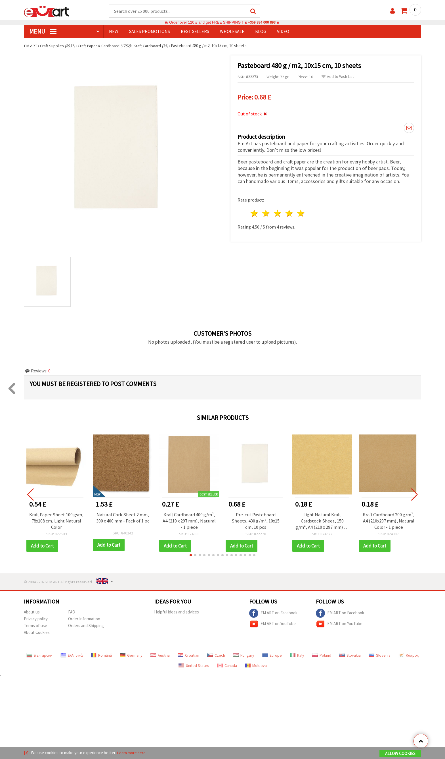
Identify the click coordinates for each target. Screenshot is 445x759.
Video (283, 31)
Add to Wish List (338, 77)
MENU (42, 32)
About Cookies (37, 632)
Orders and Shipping (86, 626)
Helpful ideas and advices (176, 612)
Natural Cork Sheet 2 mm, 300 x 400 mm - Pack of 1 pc (123, 518)
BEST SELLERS (195, 31)
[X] (26, 753)
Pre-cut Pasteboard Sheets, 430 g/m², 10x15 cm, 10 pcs (256, 521)
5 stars (301, 213)
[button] (191, 555)
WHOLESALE (232, 31)
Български (39, 655)
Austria (160, 655)
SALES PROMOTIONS (149, 31)
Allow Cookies (400, 753)
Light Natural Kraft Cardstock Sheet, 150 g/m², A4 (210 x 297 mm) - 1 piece (322, 521)
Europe (272, 655)
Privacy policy (36, 619)
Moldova (256, 666)
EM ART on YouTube (272, 624)
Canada (227, 666)
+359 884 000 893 (262, 22)
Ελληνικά (71, 655)
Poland (321, 655)
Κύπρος (408, 655)
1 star (255, 213)
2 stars (266, 213)
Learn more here (131, 753)
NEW (113, 31)
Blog (260, 31)
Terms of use (35, 626)
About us (32, 612)
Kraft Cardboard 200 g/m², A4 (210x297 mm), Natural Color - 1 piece (388, 521)
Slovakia (350, 655)
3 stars (278, 213)
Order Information (84, 619)
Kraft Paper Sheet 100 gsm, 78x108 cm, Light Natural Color (56, 521)
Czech (216, 655)
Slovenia (380, 655)
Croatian (188, 655)
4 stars (289, 213)
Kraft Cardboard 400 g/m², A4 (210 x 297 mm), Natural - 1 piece (189, 521)
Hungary (243, 655)
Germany (131, 655)
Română (101, 655)
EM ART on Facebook (273, 613)
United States (194, 666)
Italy (297, 655)
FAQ (71, 612)
